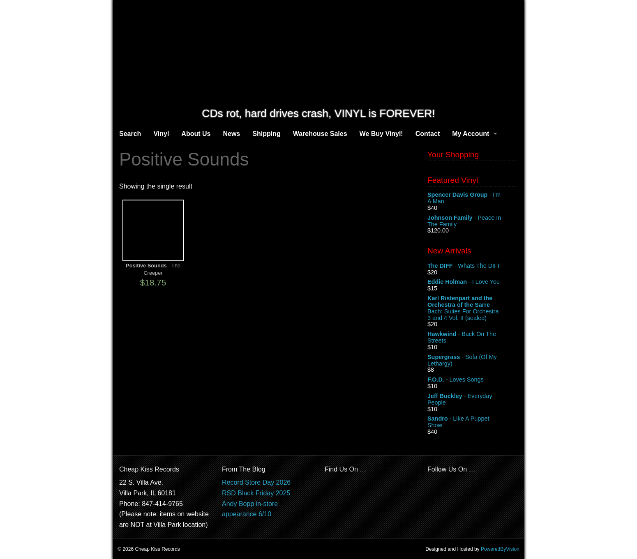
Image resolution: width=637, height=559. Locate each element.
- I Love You (472, 282)
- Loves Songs (472, 380)
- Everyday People (472, 399)
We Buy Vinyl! (381, 133)
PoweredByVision (500, 549)
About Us (195, 133)
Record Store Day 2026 (256, 482)
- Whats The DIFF (472, 266)
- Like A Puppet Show (472, 422)
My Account (470, 133)
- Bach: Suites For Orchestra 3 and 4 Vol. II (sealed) (472, 308)
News (231, 133)
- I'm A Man (472, 198)
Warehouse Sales (320, 133)
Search (130, 133)
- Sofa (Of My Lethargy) (472, 360)
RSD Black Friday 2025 (256, 493)
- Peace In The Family (472, 221)
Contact (427, 133)
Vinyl (161, 133)
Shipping (266, 133)
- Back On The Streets (472, 337)
